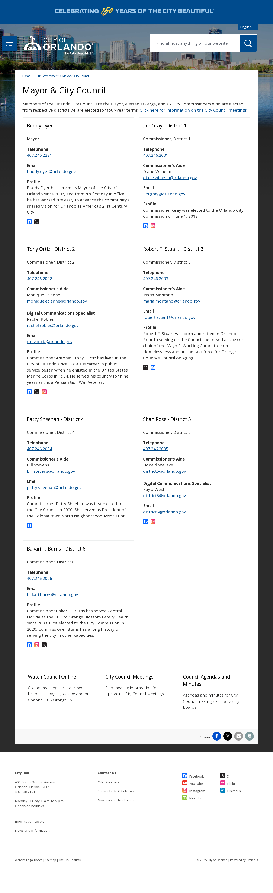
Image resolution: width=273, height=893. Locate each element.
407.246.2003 (155, 278)
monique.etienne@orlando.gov (57, 301)
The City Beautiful (70, 866)
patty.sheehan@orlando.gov (54, 487)
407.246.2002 (39, 278)
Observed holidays (29, 812)
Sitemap (50, 866)
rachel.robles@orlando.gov (52, 331)
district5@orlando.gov (164, 471)
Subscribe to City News (116, 797)
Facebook (196, 781)
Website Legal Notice (28, 866)
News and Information (32, 836)
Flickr (231, 789)
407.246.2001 (155, 155)
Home (26, 76)
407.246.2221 (39, 155)
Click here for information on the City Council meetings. (194, 110)
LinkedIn (234, 796)
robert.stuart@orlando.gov (169, 317)
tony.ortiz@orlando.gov (49, 347)
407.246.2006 (39, 578)
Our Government (47, 76)
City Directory (108, 788)
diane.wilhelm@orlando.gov (170, 177)
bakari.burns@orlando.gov (52, 594)
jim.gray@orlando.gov (164, 194)
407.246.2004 (39, 449)
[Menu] (9, 43)
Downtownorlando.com (116, 806)
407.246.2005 (155, 449)
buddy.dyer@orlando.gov (51, 171)
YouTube (196, 789)
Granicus (252, 866)
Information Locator (30, 827)
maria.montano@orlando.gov (171, 301)
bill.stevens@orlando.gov (51, 471)
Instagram (197, 796)
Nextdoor (196, 803)
